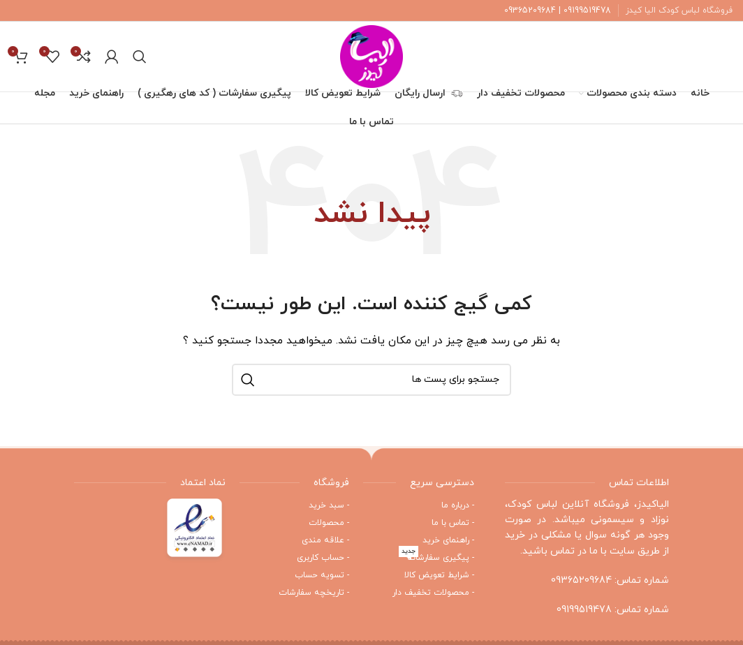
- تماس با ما (453, 522)
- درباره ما (457, 505)
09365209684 (581, 580)
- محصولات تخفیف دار (433, 592)
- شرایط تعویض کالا (439, 575)
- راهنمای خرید (448, 540)
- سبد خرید (329, 505)
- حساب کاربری (323, 557)
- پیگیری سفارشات (436, 556)
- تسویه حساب (322, 575)
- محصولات (329, 522)
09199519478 (584, 609)
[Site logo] (371, 55)
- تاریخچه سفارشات (314, 592)
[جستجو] (140, 57)
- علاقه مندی (325, 540)
